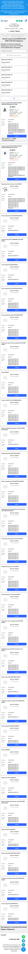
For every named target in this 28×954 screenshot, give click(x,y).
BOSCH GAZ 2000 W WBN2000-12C (16, 167)
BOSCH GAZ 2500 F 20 (6, 59)
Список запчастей (5, 62)
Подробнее (10, 133)
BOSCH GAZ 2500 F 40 (6, 82)
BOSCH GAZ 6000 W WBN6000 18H (16, 132)
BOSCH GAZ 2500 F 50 (6, 90)
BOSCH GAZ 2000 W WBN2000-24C (16, 169)
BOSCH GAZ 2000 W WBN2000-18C (16, 168)
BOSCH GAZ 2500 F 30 (6, 74)
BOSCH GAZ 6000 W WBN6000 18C (16, 130)
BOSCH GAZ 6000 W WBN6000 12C (16, 129)
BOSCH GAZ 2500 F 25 (6, 67)
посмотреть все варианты (8, 140)
